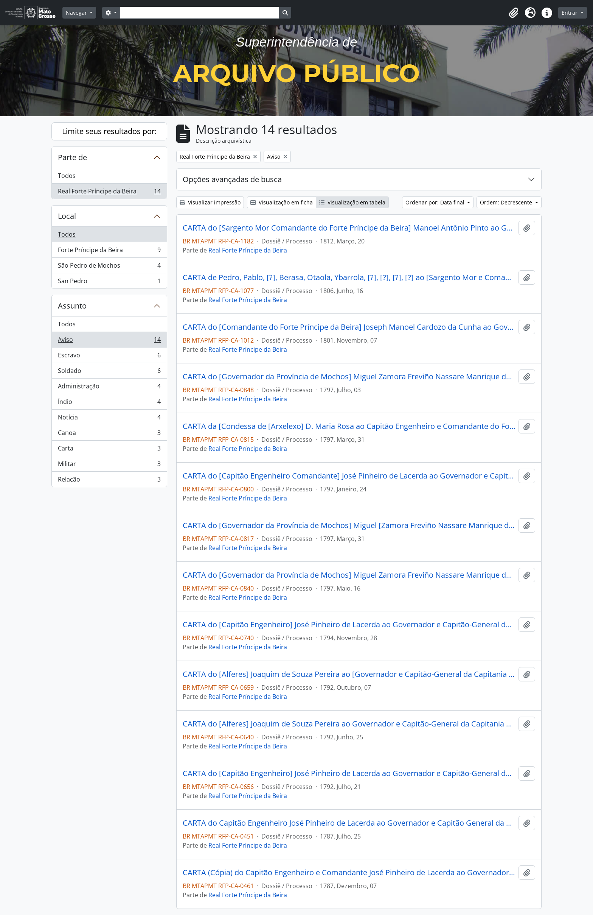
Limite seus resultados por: (109, 131)
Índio (109, 403)
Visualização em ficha (281, 202)
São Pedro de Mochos (109, 267)
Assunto (72, 306)
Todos (67, 175)
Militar (109, 465)
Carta (109, 450)
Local (67, 216)
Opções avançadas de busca (232, 179)
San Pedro (109, 282)
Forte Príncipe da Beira (109, 251)
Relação (109, 481)
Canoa (109, 434)
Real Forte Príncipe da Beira (109, 193)
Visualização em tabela (352, 202)
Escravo (109, 357)
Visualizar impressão (210, 202)
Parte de (72, 157)
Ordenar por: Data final (435, 202)
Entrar (570, 12)
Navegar (77, 12)
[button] (513, 13)
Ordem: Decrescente (507, 202)
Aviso (109, 341)
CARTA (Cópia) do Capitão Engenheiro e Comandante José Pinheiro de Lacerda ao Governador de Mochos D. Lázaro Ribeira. (349, 872)
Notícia (109, 419)
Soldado (109, 372)
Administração (109, 388)
